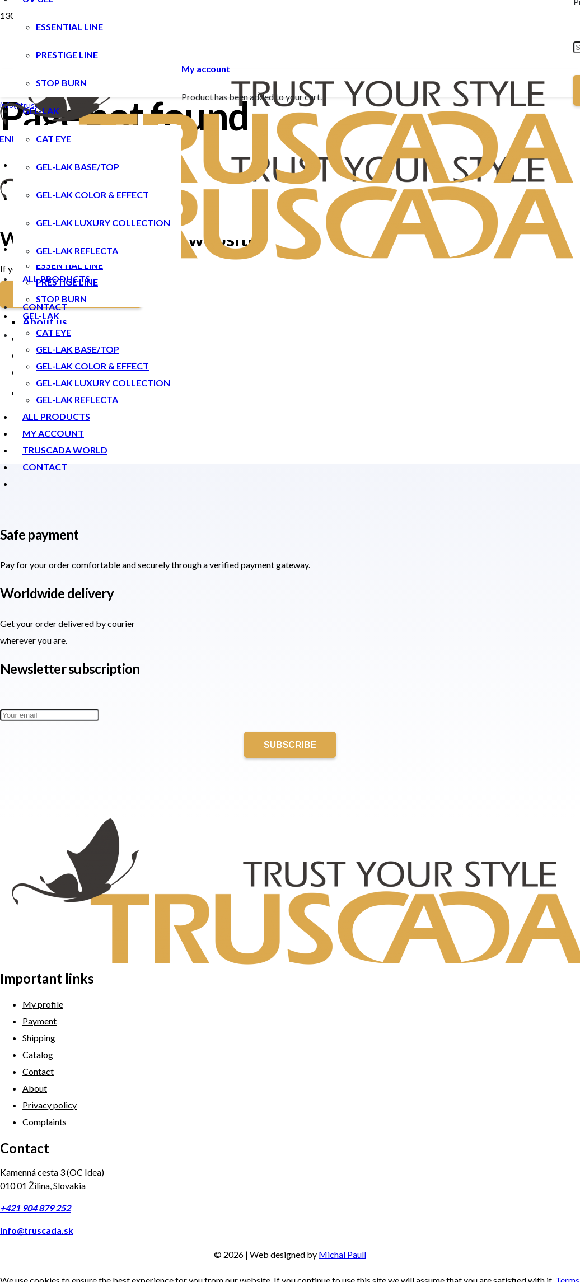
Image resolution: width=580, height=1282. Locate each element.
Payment (39, 1021)
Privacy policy (49, 1104)
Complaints (44, 1121)
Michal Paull (342, 1254)
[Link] (286, 180)
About (34, 1088)
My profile (42, 1004)
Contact (38, 1071)
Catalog (37, 1054)
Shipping (38, 1037)
